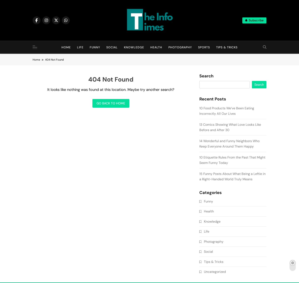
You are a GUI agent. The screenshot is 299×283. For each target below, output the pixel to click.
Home (66, 47)
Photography (180, 47)
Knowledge (134, 47)
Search (206, 76)
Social (112, 47)
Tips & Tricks (227, 47)
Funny (95, 47)
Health (156, 47)
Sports (204, 47)
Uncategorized (215, 272)
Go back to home (111, 103)
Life (80, 47)
